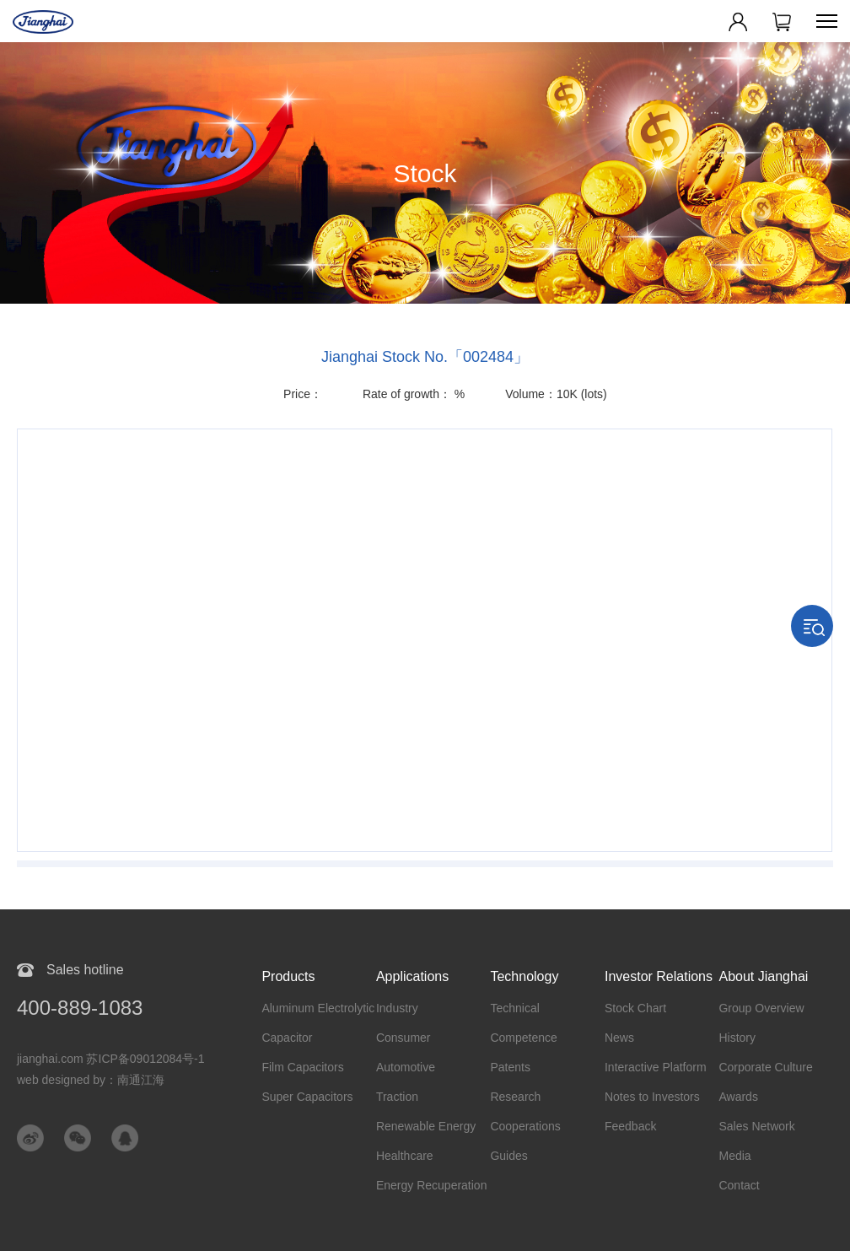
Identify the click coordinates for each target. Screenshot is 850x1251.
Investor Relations (659, 976)
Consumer (403, 1037)
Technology (524, 976)
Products (288, 976)
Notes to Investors (652, 1096)
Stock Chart (635, 1008)
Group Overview (761, 1008)
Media (734, 1155)
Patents (510, 1067)
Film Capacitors (302, 1067)
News (619, 1037)
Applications (412, 976)
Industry (397, 1008)
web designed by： (90, 1080)
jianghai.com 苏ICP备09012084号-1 (111, 1058)
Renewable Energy (426, 1126)
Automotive (405, 1067)
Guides (508, 1155)
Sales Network (756, 1126)
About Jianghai (763, 976)
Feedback (630, 1126)
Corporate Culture (765, 1067)
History (737, 1037)
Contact (738, 1185)
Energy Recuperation (431, 1185)
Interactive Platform (656, 1067)
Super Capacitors (306, 1096)
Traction (397, 1096)
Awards (737, 1096)
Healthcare (404, 1155)
